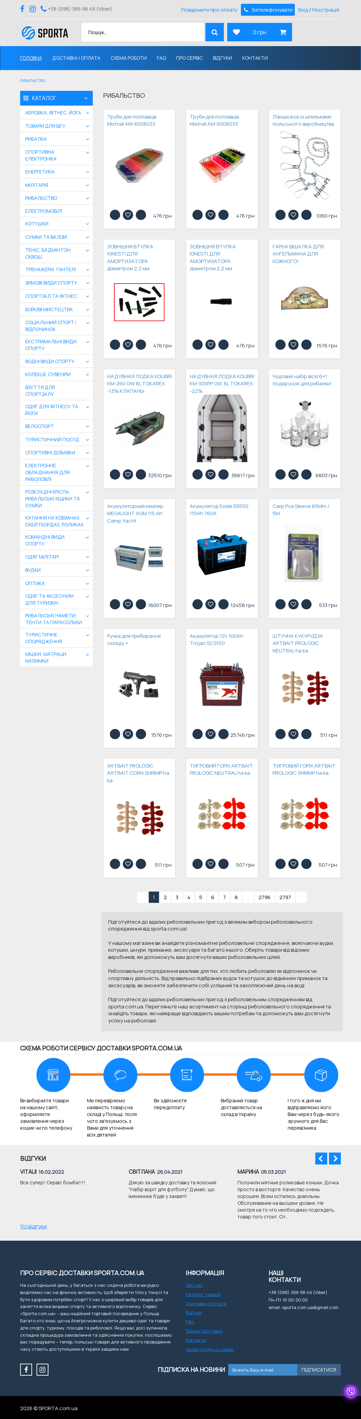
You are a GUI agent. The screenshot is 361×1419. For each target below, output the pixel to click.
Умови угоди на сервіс (210, 1349)
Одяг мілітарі (42, 556)
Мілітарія (36, 185)
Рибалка (36, 139)
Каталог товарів (203, 1294)
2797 (285, 897)
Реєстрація (325, 9)
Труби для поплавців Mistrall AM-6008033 (131, 120)
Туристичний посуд (52, 439)
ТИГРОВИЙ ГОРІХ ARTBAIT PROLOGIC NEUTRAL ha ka (221, 769)
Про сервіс (189, 58)
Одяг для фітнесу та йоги (51, 409)
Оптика (35, 583)
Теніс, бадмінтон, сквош (48, 253)
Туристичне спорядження (43, 638)
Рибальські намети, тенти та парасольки (53, 618)
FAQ (161, 58)
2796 (265, 897)
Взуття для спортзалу (40, 390)
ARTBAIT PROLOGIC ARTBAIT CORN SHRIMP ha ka (138, 773)
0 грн (259, 32)
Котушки (36, 223)
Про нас (194, 1285)
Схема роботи (129, 58)
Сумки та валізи (46, 237)
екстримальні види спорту (50, 345)
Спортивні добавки (50, 452)
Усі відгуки (33, 1226)
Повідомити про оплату (209, 9)
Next (335, 1159)
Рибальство (41, 198)
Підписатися (319, 1369)
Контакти (255, 58)
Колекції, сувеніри (48, 374)
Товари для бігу (45, 126)
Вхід (303, 9)
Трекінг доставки (204, 1331)
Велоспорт (39, 426)
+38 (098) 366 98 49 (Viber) (80, 8)
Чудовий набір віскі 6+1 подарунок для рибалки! (302, 380)
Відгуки (222, 58)
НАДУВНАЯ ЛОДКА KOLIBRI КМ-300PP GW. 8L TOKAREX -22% (222, 384)
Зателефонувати (267, 9)
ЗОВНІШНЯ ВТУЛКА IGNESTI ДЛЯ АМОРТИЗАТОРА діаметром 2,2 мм (130, 257)
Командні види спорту (44, 540)
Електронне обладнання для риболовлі (47, 472)
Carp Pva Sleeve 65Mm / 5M (301, 509)
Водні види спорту (49, 361)
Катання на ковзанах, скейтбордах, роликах (54, 521)
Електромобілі (43, 211)
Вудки (33, 570)
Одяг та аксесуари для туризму (49, 599)
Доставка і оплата (76, 58)
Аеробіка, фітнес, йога (53, 112)
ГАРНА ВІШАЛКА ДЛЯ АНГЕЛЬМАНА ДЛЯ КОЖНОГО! (298, 254)
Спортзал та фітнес (51, 296)
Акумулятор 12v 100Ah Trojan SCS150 (216, 639)
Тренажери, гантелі (50, 269)
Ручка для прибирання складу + (134, 639)
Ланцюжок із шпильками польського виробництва (303, 120)
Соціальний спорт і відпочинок (50, 325)
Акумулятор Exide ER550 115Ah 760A (219, 509)
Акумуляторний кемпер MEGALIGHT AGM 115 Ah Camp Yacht (135, 513)
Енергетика (40, 171)
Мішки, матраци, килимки (46, 657)
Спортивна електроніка (41, 155)
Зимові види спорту (51, 282)
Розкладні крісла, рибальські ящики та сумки (52, 498)
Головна (31, 58)
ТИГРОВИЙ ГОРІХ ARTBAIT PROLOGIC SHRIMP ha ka (304, 769)
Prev (321, 1159)
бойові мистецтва (49, 309)
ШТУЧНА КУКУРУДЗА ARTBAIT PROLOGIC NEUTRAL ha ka (298, 643)
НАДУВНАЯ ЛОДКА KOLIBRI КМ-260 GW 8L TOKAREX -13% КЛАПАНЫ (139, 384)
